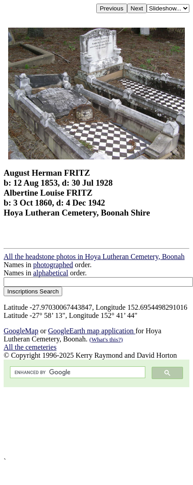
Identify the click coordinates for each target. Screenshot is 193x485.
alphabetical (50, 273)
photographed (53, 265)
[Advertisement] (88, 422)
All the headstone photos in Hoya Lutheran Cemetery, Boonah (94, 256)
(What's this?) (106, 339)
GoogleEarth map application (91, 331)
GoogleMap (21, 331)
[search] (77, 372)
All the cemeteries (30, 347)
